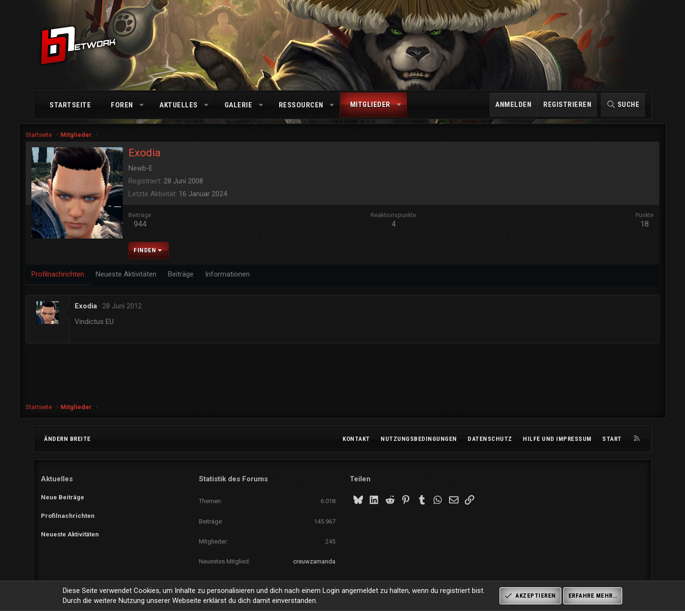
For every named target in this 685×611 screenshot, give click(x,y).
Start (612, 438)
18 (629, 228)
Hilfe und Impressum (557, 438)
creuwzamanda (314, 561)
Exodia (101, 310)
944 (155, 228)
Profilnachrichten (68, 512)
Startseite (70, 105)
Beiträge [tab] (196, 278)
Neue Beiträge (62, 495)
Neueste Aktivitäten (70, 530)
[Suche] (623, 105)
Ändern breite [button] (67, 438)
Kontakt (356, 438)
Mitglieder (370, 104)
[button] (141, 105)
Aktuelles (178, 105)
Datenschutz (490, 438)
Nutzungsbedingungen (419, 438)
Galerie (239, 105)
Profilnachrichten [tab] (73, 278)
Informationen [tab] (242, 278)
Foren (122, 105)
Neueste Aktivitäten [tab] (141, 278)
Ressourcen (301, 105)
